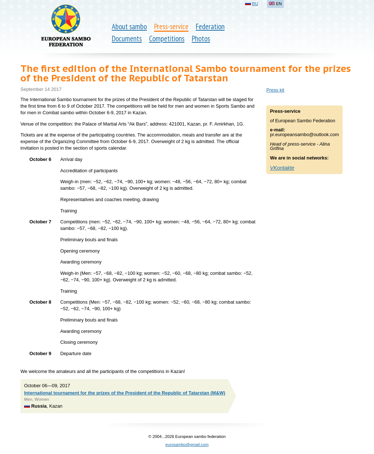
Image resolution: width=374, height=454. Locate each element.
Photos (201, 38)
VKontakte (282, 168)
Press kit (275, 90)
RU (255, 3)
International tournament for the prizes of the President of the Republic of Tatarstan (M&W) (124, 393)
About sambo (129, 26)
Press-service (171, 26)
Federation (210, 26)
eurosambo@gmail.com (187, 444)
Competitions (166, 38)
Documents (127, 38)
